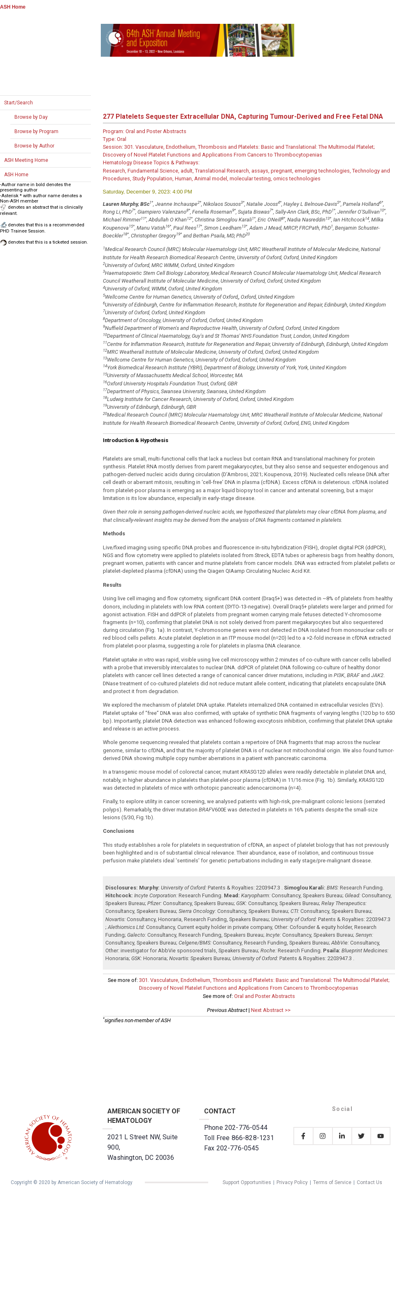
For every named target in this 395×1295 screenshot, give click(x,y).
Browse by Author (34, 146)
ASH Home (13, 7)
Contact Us (369, 1182)
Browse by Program (36, 131)
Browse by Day (31, 117)
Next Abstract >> (270, 1010)
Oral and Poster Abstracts (264, 996)
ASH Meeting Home (26, 160)
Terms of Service (332, 1182)
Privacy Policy (292, 1182)
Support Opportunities (247, 1182)
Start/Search (18, 103)
